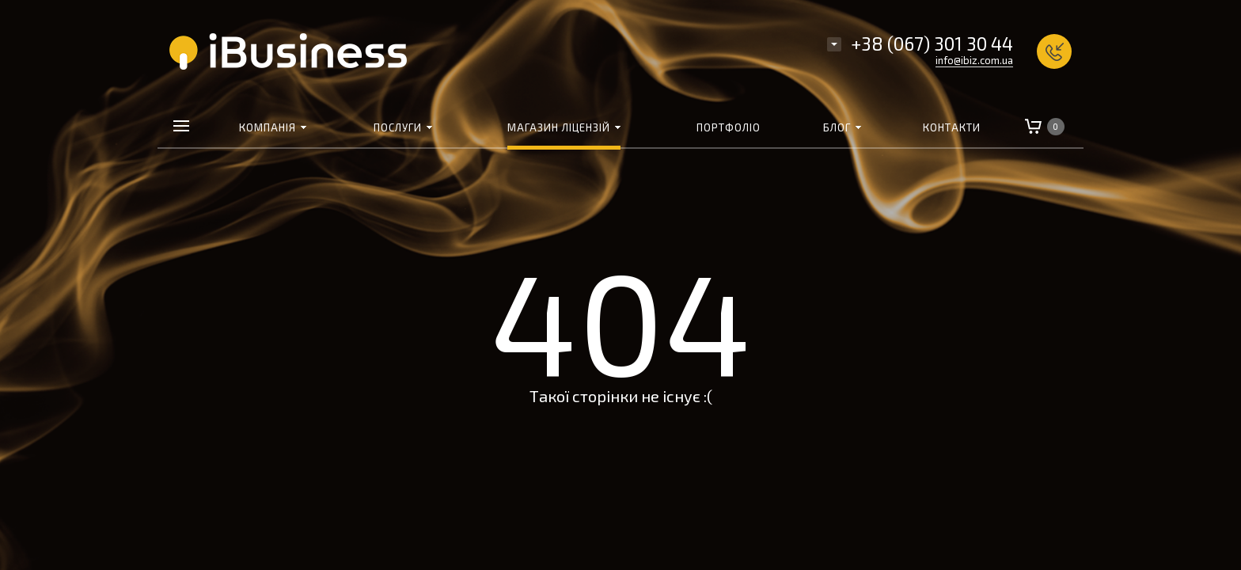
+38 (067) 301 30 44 (932, 43)
